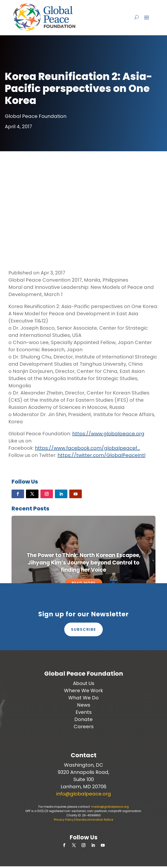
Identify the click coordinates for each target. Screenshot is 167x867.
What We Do (83, 697)
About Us (83, 683)
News (83, 705)
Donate (83, 719)
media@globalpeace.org (110, 807)
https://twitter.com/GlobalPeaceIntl (101, 455)
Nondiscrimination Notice (94, 820)
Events (84, 712)
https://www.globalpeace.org (108, 433)
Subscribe (83, 629)
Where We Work (83, 690)
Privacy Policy (64, 820)
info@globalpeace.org (83, 793)
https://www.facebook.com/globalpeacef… (87, 448)
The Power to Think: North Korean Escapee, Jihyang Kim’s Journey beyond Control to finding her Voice (84, 563)
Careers (84, 726)
